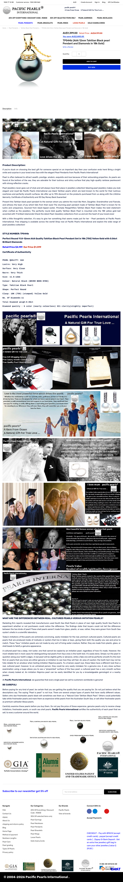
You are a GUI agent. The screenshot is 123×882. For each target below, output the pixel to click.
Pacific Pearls (64, 810)
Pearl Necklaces (105, 18)
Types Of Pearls (9, 849)
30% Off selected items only (63, 18)
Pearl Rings (63, 23)
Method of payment (10, 835)
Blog (103, 2)
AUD (75, 2)
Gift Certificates (113, 2)
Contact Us (7, 814)
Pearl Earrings (86, 18)
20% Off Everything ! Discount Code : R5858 (28, 18)
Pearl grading (8, 845)
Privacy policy (8, 852)
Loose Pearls (79, 23)
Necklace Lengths (9, 838)
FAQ (4, 810)
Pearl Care (7, 842)
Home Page (7, 831)
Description (7, 109)
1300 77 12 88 (9, 2)
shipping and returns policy (13, 824)
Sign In (97, 2)
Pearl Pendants (26, 23)
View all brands (65, 814)
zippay (5, 817)
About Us (6, 821)
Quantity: (66, 54)
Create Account (86, 2)
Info (15, 109)
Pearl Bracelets (46, 23)
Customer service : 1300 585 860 (28, 2)
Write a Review (68, 47)
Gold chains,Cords (96, 23)
